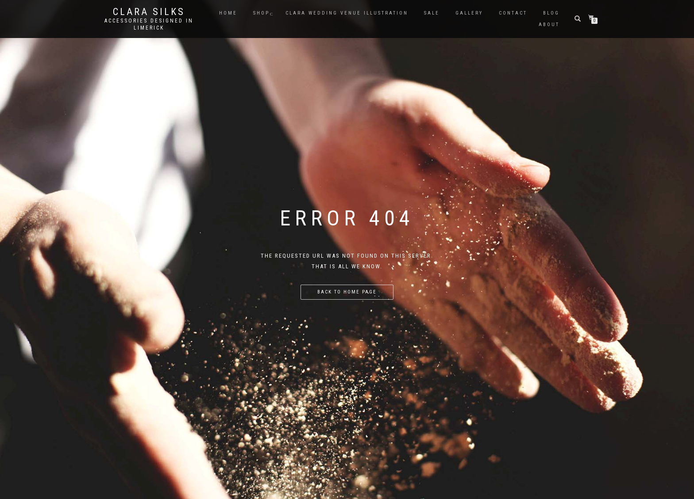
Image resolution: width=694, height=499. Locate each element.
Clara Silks (149, 12)
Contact (513, 13)
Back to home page (347, 292)
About (549, 24)
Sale (432, 13)
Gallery (469, 13)
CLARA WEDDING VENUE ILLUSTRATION (346, 13)
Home (228, 13)
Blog (551, 13)
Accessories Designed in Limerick (148, 24)
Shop (261, 13)
